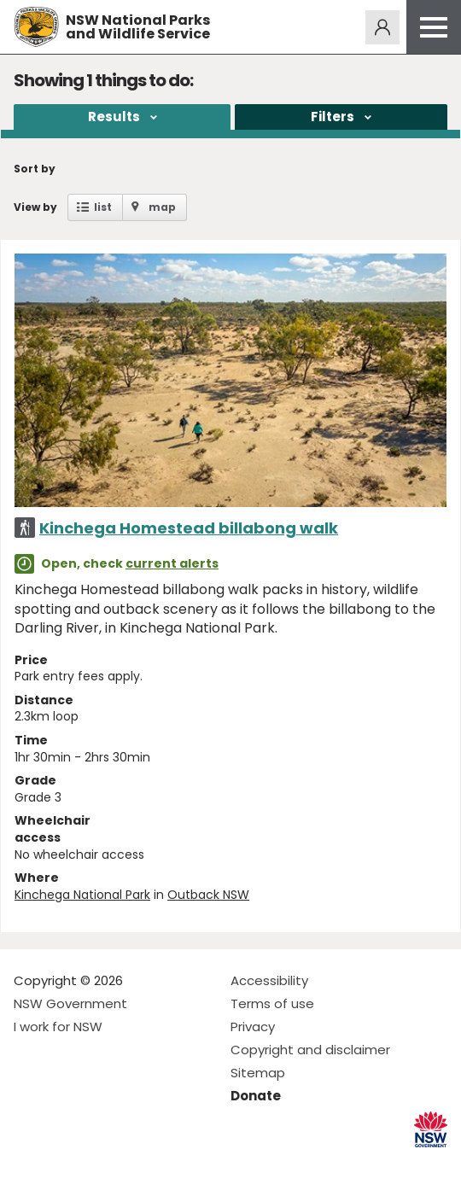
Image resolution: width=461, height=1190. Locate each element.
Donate (255, 1096)
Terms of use (272, 1003)
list (103, 207)
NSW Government (70, 1003)
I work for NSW (58, 1026)
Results (114, 116)
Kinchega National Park (82, 894)
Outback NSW (208, 894)
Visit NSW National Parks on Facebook (29, 1163)
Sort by (34, 168)
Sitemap (257, 1073)
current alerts (172, 563)
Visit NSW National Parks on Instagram (66, 1163)
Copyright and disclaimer (310, 1050)
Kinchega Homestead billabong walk (188, 528)
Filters (332, 116)
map (162, 207)
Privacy (252, 1026)
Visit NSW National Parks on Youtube (103, 1163)
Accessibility (269, 980)
